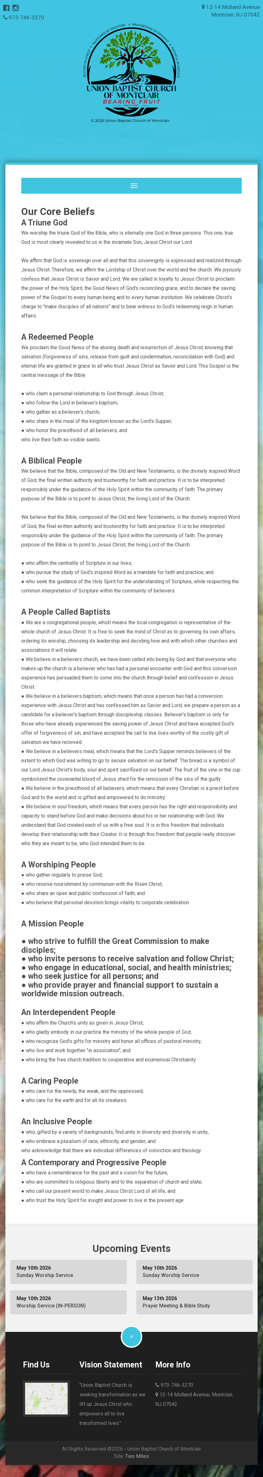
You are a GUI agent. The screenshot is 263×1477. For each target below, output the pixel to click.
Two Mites (137, 1456)
